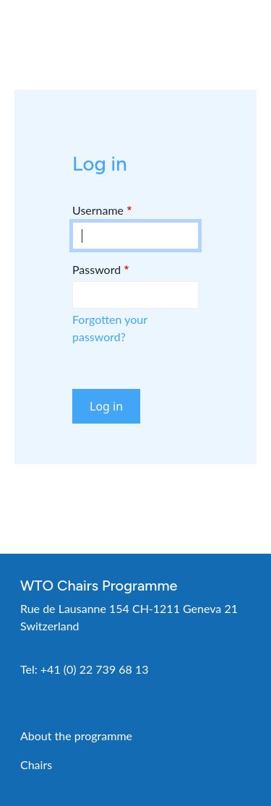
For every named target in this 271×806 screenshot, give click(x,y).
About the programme (76, 735)
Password (96, 269)
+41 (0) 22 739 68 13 (94, 669)
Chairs (36, 764)
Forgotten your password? (109, 327)
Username (98, 210)
